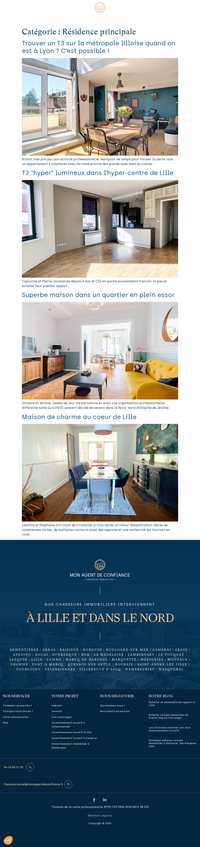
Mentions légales (100, 815)
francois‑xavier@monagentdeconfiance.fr (33, 784)
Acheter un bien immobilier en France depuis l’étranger (168, 716)
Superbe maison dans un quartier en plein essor (98, 295)
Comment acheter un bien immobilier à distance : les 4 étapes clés (172, 743)
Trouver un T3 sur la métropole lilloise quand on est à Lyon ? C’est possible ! (98, 46)
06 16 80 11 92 (13, 767)
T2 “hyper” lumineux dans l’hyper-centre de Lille (97, 173)
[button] (7, 10)
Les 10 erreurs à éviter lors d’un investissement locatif (170, 729)
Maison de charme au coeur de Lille (79, 417)
